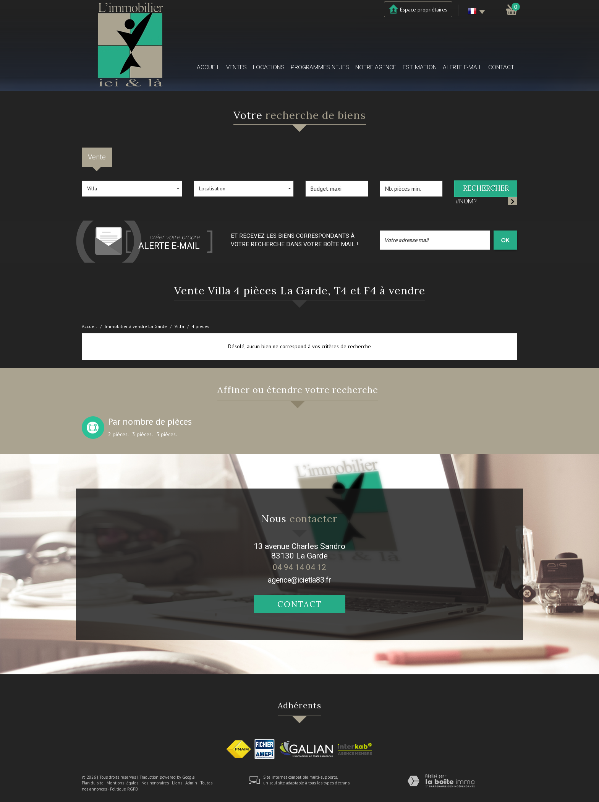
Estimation (420, 67)
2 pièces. (118, 434)
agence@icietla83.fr (299, 580)
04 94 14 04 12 (299, 567)
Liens (177, 783)
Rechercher (486, 188)
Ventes (236, 67)
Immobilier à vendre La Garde (136, 326)
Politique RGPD (124, 789)
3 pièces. (142, 434)
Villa (179, 326)
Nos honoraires (155, 783)
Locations (269, 67)
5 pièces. (166, 434)
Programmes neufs (320, 67)
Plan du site (93, 783)
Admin (191, 783)
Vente (97, 157)
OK (505, 240)
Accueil (208, 67)
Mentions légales (122, 783)
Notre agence (375, 67)
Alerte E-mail (462, 67)
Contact (501, 67)
